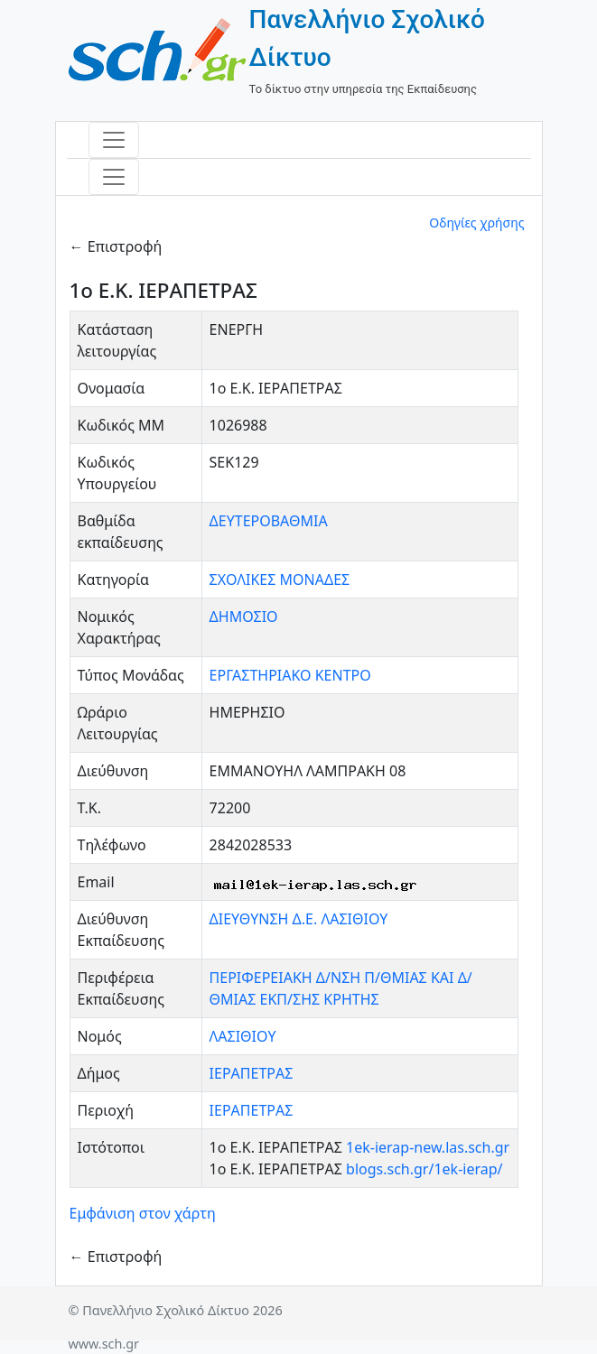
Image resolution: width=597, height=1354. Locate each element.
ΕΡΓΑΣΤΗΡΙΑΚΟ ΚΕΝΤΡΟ (290, 675)
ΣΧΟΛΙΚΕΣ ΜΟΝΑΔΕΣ (280, 579)
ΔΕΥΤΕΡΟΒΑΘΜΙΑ (269, 521)
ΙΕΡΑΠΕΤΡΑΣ (252, 1073)
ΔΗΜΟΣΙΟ (244, 616)
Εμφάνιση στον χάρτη (143, 1213)
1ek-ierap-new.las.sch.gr (427, 1147)
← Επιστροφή (116, 246)
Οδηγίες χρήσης (476, 222)
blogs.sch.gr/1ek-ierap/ (424, 1169)
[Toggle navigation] (114, 140)
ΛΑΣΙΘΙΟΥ (243, 1036)
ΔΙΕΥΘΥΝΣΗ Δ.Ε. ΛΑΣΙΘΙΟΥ (299, 919)
